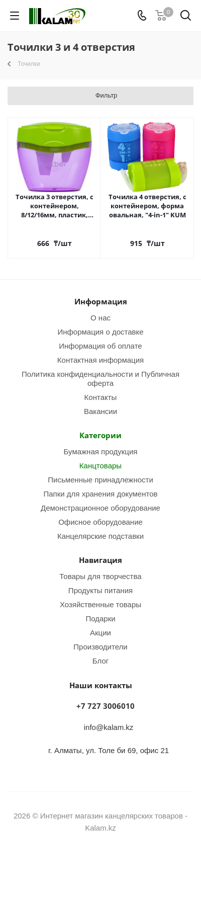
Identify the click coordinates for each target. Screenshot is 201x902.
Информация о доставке (100, 331)
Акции (100, 632)
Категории (100, 435)
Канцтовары (100, 465)
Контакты (100, 397)
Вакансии (100, 411)
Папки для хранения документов (100, 493)
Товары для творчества (100, 576)
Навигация (100, 560)
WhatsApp (113, 866)
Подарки (100, 618)
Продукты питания (100, 590)
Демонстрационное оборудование (100, 508)
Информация (100, 301)
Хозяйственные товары (100, 604)
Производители (100, 646)
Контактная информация (100, 360)
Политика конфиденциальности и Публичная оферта (100, 378)
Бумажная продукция (101, 451)
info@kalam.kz (109, 727)
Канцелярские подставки (100, 536)
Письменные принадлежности (100, 479)
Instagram (88, 866)
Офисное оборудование (100, 522)
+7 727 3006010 (105, 706)
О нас (100, 317)
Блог (100, 660)
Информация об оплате (100, 346)
